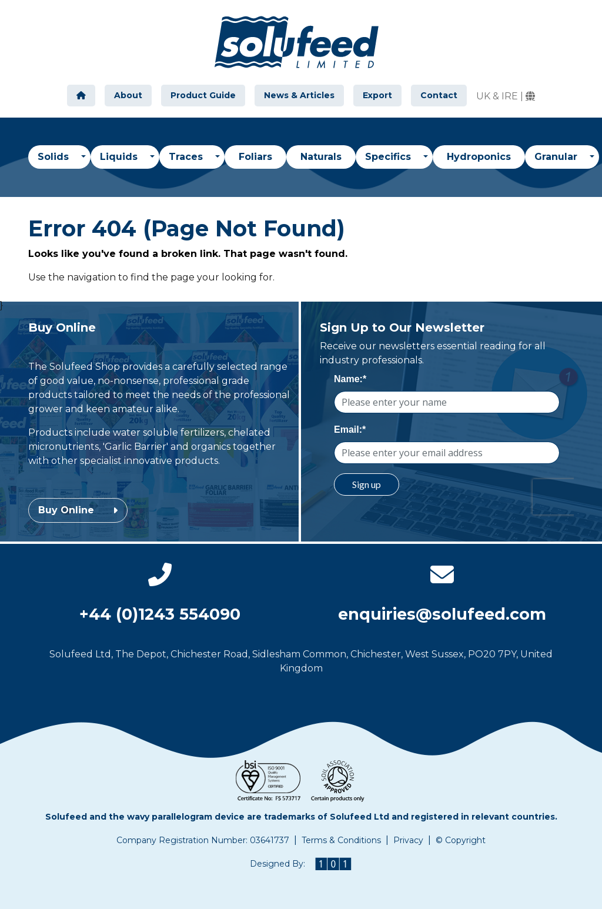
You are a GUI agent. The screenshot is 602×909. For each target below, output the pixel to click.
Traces (187, 156)
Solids (55, 156)
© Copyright (461, 840)
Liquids (120, 156)
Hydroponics (479, 156)
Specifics (389, 156)
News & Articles (299, 95)
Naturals (321, 156)
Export (377, 95)
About (128, 95)
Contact (438, 95)
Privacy (408, 840)
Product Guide (203, 95)
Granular (557, 156)
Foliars (255, 156)
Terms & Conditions (341, 840)
